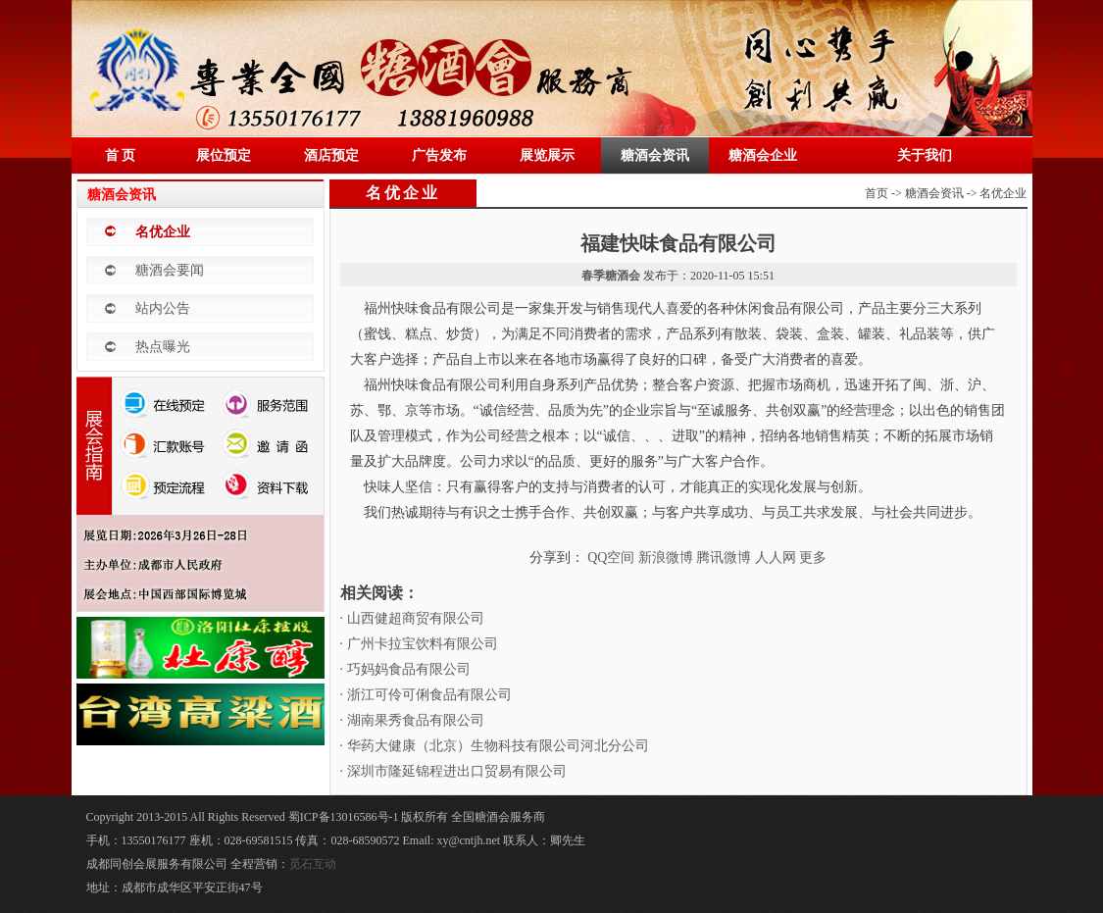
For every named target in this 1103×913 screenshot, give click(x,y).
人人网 (775, 557)
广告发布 (439, 155)
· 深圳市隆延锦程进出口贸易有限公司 (453, 771)
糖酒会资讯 (655, 155)
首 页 (120, 155)
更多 (813, 557)
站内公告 (162, 308)
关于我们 (924, 155)
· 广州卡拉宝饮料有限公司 (419, 643)
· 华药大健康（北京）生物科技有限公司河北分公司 (494, 745)
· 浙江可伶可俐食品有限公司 (426, 694)
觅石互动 (312, 864)
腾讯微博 (723, 557)
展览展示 (547, 155)
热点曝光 (162, 346)
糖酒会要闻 (169, 270)
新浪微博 (665, 557)
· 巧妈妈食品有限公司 (405, 669)
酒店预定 (331, 155)
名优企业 (162, 232)
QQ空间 (610, 557)
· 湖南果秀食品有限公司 (412, 720)
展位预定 (223, 155)
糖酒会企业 (762, 155)
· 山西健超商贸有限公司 (412, 618)
